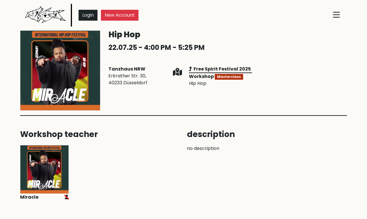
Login (88, 15)
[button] (336, 15)
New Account (120, 15)
